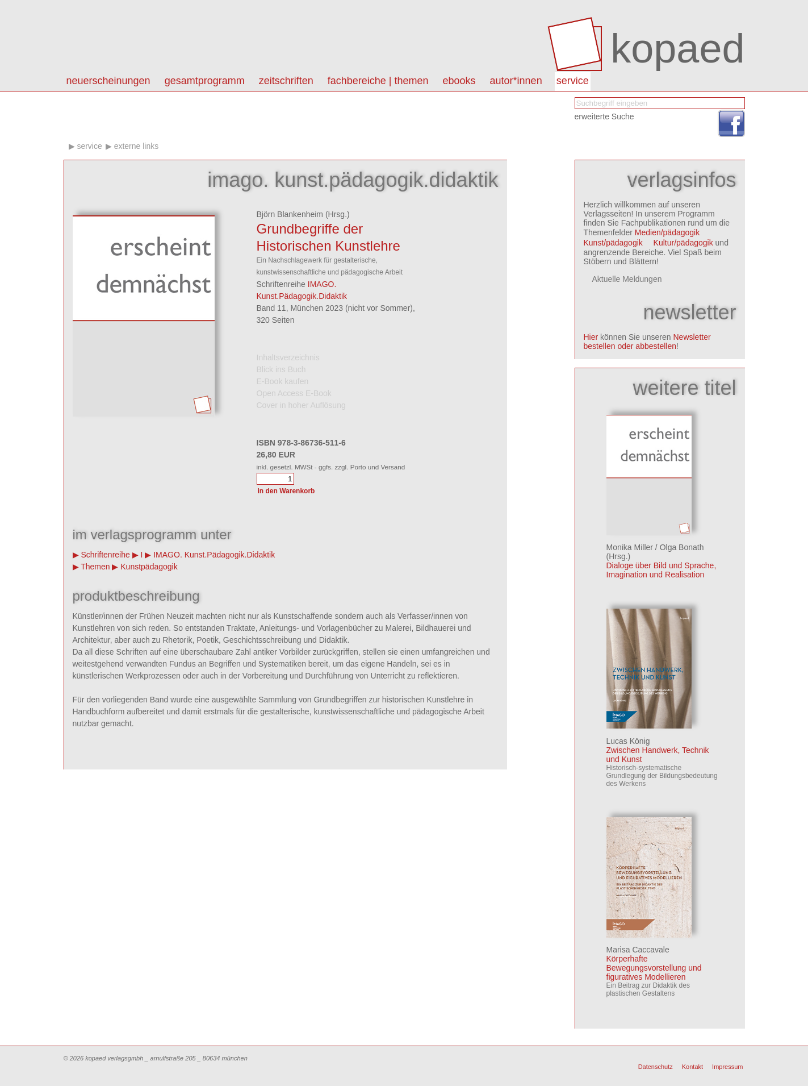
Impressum (727, 1066)
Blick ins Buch (281, 369)
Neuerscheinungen (108, 80)
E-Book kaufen (283, 381)
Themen (95, 566)
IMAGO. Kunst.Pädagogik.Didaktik (214, 554)
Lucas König (628, 741)
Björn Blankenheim (290, 214)
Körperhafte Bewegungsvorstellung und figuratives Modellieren (654, 967)
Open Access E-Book (294, 393)
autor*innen (516, 80)
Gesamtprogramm (205, 80)
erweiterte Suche (604, 116)
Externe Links (136, 146)
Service (572, 80)
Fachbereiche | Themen (378, 80)
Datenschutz (655, 1066)
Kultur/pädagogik (683, 242)
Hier (591, 337)
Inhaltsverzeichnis (288, 357)
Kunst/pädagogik (613, 242)
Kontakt (692, 1066)
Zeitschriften (286, 80)
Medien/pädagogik (667, 232)
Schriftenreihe (105, 554)
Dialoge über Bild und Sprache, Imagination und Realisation (661, 570)
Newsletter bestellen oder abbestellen (647, 341)
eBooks (459, 80)
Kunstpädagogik (148, 566)
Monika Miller (629, 547)
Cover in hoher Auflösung (301, 405)
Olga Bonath (682, 547)
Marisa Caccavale (637, 949)
